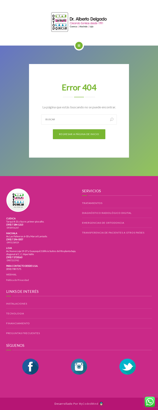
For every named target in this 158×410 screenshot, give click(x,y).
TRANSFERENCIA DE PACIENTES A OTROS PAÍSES (113, 232)
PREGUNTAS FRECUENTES (23, 333)
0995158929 (12, 242)
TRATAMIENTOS (92, 203)
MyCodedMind (91, 403)
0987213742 (12, 260)
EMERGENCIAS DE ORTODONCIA (103, 222)
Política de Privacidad (17, 280)
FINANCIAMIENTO (18, 323)
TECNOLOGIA (15, 313)
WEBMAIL (11, 274)
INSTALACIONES (16, 303)
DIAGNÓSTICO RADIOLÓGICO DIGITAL (107, 212)
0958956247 (12, 227)
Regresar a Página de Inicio (79, 134)
